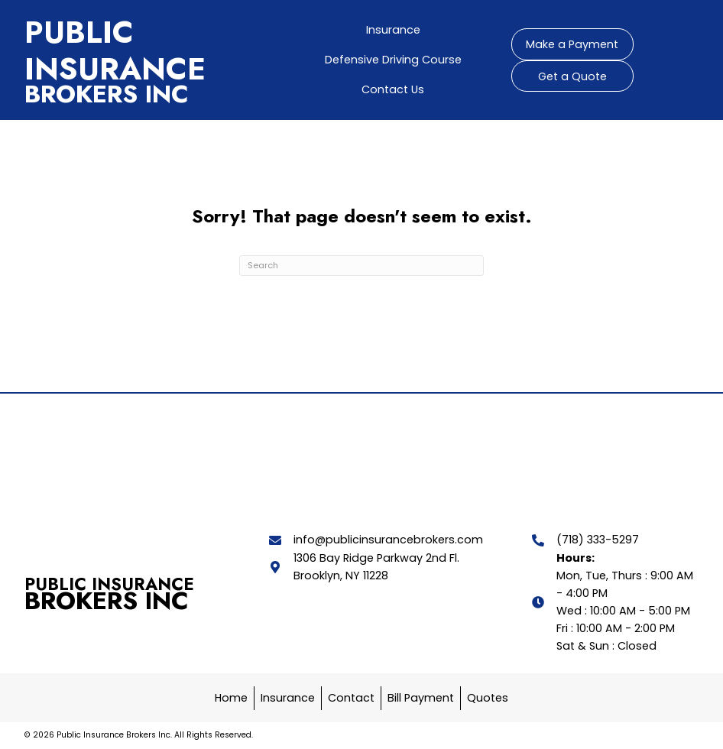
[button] (572, 44)
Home (231, 697)
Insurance (288, 697)
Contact (351, 697)
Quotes (487, 697)
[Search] (361, 265)
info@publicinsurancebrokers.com (388, 539)
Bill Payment (420, 697)
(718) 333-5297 (597, 539)
